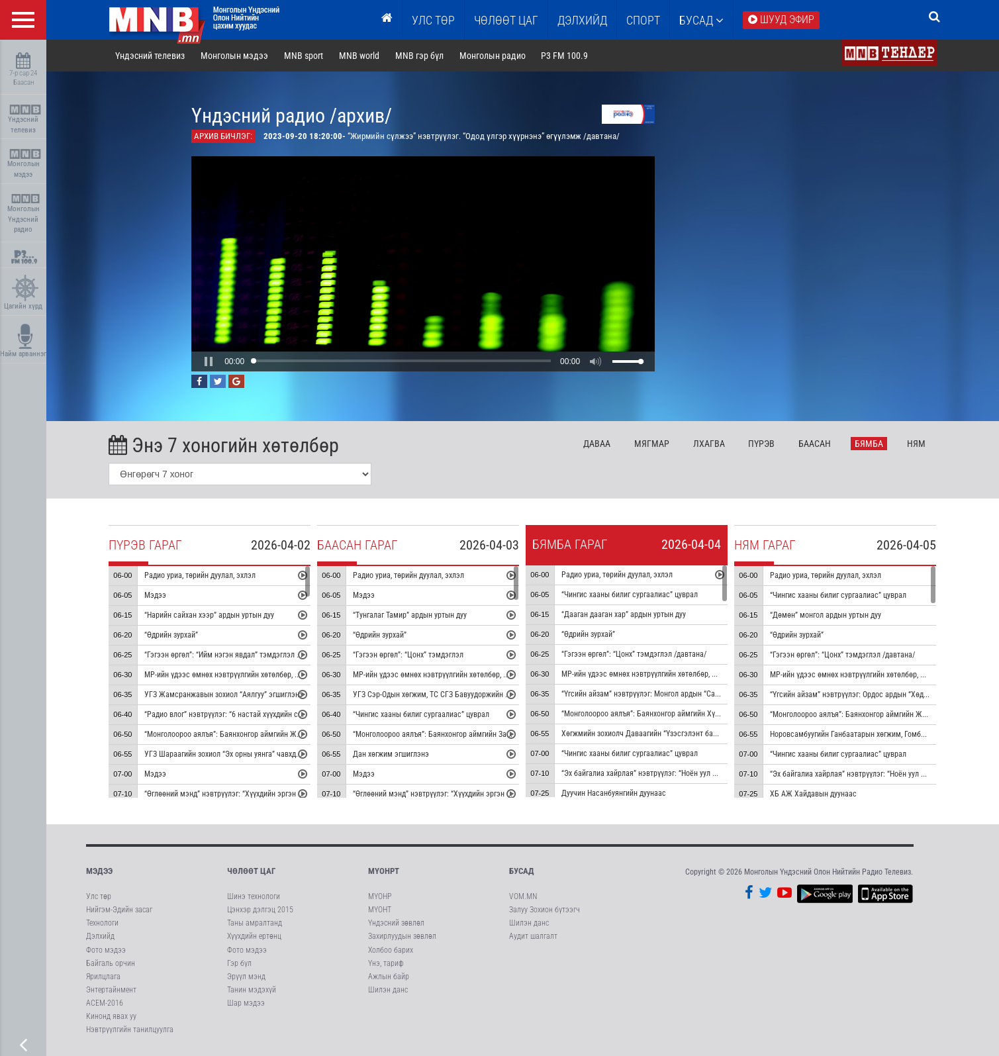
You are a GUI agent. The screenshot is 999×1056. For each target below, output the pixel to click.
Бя (869, 443)
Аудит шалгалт (533, 936)
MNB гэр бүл (419, 55)
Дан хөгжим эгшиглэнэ (392, 754)
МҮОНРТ (383, 871)
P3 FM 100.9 (565, 55)
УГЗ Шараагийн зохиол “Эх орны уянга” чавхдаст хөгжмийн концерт (258, 754)
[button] (209, 361)
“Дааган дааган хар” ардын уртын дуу (624, 614)
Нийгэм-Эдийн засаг (119, 909)
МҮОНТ (379, 909)
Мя (651, 443)
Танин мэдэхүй (251, 989)
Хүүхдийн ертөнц (254, 936)
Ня (916, 443)
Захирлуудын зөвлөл (402, 936)
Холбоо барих (390, 950)
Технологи (102, 923)
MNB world (359, 55)
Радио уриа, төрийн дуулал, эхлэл (200, 575)
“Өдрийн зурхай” (172, 635)
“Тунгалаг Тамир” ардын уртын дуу (410, 615)
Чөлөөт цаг (251, 871)
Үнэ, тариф (386, 963)
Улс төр (433, 20)
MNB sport (303, 55)
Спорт (643, 20)
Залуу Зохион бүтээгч (544, 909)
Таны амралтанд (254, 923)
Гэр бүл (239, 963)
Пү (762, 443)
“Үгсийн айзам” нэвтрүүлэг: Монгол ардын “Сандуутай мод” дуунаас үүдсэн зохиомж (702, 693)
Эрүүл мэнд (246, 976)
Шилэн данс (388, 989)
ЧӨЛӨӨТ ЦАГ (506, 20)
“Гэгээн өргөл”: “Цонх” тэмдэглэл (410, 654)
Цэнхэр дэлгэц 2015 (260, 909)
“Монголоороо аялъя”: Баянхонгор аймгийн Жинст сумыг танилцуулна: (263, 734)
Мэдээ (156, 595)
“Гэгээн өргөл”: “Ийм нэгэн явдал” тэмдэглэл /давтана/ (237, 654)
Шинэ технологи (253, 896)
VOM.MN (523, 896)
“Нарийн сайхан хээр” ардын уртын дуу (210, 615)
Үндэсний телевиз (25, 119)
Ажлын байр (388, 976)
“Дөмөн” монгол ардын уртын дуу (826, 615)
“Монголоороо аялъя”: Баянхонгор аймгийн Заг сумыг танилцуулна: (466, 734)
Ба (815, 443)
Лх (709, 443)
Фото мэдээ (106, 950)
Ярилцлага (103, 976)
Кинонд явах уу (111, 1016)
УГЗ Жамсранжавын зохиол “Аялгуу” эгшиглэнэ (224, 694)
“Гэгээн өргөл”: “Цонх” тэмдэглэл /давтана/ (634, 654)
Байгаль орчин (110, 963)
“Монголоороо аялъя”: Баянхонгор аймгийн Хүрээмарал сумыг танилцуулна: (689, 713)
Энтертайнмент (111, 989)
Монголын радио (492, 55)
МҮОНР (379, 896)
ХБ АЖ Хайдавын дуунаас (814, 793)
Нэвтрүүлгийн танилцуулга (129, 1030)
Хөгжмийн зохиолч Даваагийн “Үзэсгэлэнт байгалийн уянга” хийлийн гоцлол (689, 733)
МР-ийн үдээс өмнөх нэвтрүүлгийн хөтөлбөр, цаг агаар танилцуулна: (258, 674)
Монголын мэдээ (24, 164)
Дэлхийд (582, 20)
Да (596, 443)
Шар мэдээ (246, 1003)
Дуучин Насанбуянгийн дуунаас (614, 793)
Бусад (701, 20)
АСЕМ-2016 (104, 1003)
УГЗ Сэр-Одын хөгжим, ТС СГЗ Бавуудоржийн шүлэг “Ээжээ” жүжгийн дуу (475, 694)
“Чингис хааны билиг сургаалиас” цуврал (422, 714)
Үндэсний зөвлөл (396, 923)
